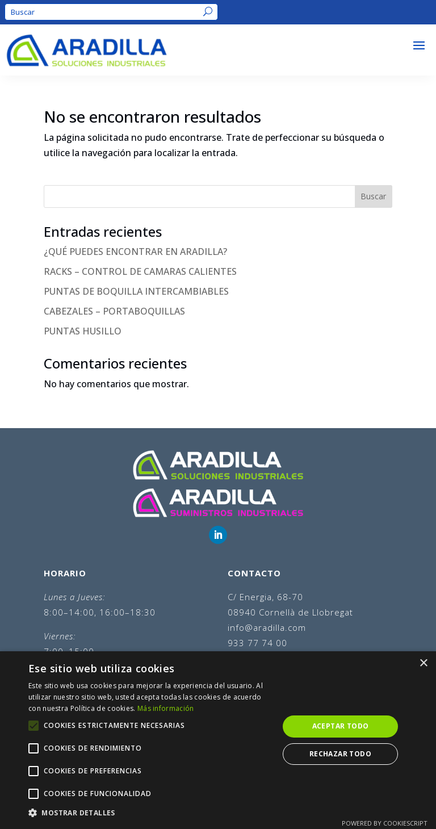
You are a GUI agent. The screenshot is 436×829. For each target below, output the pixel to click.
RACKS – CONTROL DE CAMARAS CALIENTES (140, 271)
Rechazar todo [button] (340, 754)
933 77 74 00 (257, 642)
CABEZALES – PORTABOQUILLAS (114, 311)
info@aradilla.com (267, 627)
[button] (149, 812)
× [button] (423, 663)
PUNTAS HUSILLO (82, 331)
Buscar (373, 196)
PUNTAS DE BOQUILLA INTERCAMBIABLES (136, 291)
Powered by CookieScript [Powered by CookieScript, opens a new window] (384, 823)
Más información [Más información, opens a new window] (165, 708)
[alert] (218, 740)
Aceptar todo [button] (340, 726)
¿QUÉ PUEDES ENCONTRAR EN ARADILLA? (135, 251)
